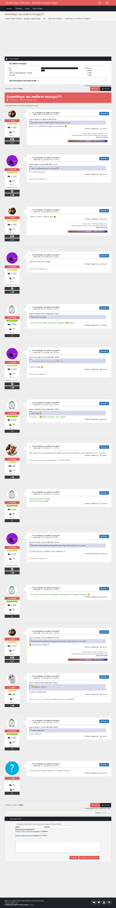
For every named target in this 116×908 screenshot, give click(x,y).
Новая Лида (23, 905)
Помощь (18, 8)
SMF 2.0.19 (8, 901)
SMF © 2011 (16, 901)
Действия (104, 113)
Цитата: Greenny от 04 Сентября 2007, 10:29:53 (44, 357)
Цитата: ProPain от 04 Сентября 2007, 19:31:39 (44, 542)
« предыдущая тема (91, 86)
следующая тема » (104, 86)
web (13, 778)
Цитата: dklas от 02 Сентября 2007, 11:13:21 (43, 164)
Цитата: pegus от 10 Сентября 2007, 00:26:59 (44, 727)
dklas (13, 121)
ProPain (13, 459)
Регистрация (37, 8)
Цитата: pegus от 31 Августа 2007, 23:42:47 (43, 119)
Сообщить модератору (91, 128)
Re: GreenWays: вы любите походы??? (46, 113)
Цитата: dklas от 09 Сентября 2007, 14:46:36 (43, 683)
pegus (13, 687)
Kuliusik (13, 170)
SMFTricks (14, 903)
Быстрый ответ (16, 819)
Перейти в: (98, 812)
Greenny (13, 318)
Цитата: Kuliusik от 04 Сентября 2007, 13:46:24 (44, 409)
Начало (9, 8)
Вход (27, 8)
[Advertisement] (58, 40)
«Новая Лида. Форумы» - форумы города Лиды (31, 2)
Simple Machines (26, 901)
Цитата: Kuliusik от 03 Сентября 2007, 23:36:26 (44, 314)
